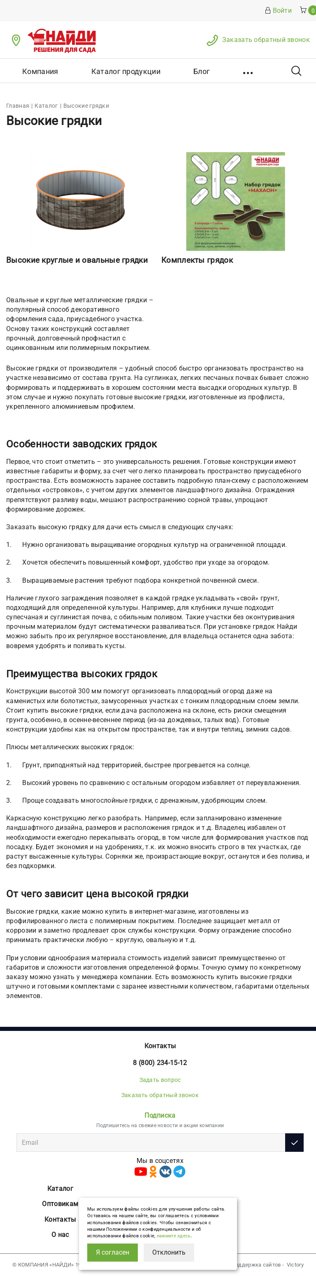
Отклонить (169, 1252)
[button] (249, 70)
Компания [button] (40, 71)
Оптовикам (60, 1204)
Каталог (60, 1189)
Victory (295, 1265)
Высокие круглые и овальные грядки (77, 260)
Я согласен (112, 1252)
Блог (201, 71)
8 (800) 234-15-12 (160, 1063)
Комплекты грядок (197, 260)
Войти (278, 10)
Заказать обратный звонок (266, 40)
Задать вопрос (160, 1080)
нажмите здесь (174, 1236)
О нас (60, 1235)
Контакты (160, 1046)
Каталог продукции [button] (125, 71)
